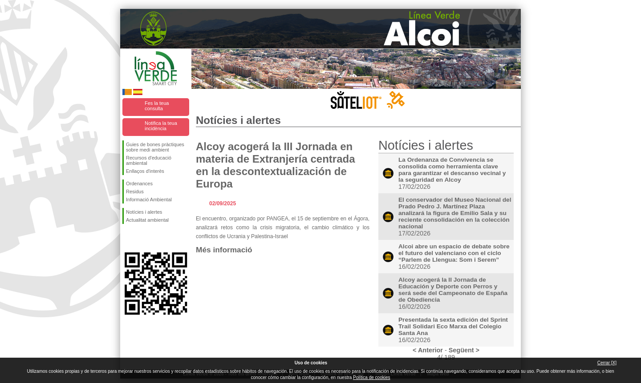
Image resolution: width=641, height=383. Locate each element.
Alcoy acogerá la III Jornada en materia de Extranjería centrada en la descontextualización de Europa (275, 165)
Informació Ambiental (149, 199)
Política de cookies (371, 377)
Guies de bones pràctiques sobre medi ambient (155, 147)
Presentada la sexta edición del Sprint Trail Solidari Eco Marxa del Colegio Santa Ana (453, 326)
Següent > (464, 350)
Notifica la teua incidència (161, 125)
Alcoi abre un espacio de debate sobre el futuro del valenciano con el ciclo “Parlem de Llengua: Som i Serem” (454, 253)
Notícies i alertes (144, 212)
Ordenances (139, 183)
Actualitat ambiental (147, 220)
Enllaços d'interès (145, 171)
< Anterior (428, 350)
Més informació (224, 249)
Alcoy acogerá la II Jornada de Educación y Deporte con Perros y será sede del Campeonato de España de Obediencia (452, 289)
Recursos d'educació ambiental (148, 160)
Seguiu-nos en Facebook (127, 238)
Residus (135, 191)
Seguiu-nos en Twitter (142, 238)
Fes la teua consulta (157, 105)
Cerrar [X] (607, 362)
